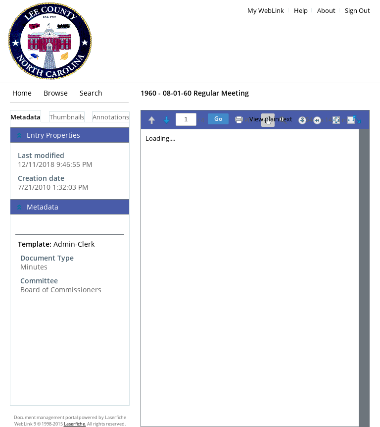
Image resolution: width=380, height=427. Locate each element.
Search (91, 93)
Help (301, 10)
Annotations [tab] (111, 117)
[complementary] (69, 160)
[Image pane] (255, 278)
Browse (56, 93)
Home (22, 93)
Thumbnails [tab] (66, 117)
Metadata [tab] (25, 117)
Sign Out (357, 10)
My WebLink (265, 10)
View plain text (270, 119)
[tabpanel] (70, 264)
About (326, 10)
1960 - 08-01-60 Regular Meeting (195, 93)
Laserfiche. (75, 424)
